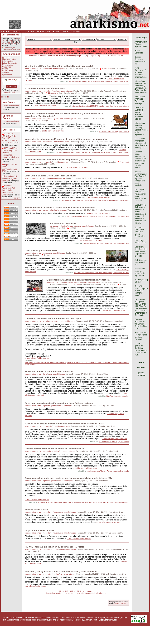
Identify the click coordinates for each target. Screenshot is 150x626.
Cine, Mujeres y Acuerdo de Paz (41, 250)
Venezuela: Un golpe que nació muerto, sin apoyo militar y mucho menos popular (66, 139)
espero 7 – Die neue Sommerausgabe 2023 (9, 167)
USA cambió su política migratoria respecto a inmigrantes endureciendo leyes (10, 152)
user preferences (10, 35)
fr (14, 38)
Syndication (7, 75)
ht (12, 42)
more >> (17, 198)
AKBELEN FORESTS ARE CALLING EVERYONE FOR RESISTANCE (9, 138)
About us (5, 31)
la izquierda (47, 162)
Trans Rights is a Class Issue (141, 241)
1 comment (124, 162)
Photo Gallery (7, 71)
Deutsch (123, 603)
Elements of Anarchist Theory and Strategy (140, 100)
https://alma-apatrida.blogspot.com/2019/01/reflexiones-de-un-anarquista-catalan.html (98, 216)
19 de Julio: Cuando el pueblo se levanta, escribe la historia (139, 113)
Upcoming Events (8, 117)
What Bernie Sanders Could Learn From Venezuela (50, 176)
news (141, 362)
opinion (141, 367)
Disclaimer (104, 620)
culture (45, 68)
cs (3, 44)
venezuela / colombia (33, 68)
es (17, 38)
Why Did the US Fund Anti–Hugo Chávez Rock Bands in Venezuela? (59, 66)
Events (56, 31)
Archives (5, 73)
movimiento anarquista (73, 282)
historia (45, 210)
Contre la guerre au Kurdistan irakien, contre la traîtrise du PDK (141, 349)
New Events (9, 102)
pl (6, 42)
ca (6, 44)
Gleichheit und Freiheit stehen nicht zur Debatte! (141, 335)
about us (5, 97)
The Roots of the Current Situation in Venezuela (49, 371)
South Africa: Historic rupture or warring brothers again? (141, 290)
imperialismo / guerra (51, 119)
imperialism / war (49, 91)
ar (3, 42)
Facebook (75, 31)
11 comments (53, 93)
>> (9, 45)
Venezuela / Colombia (11, 105)
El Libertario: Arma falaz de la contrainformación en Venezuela (78, 280)
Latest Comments (9, 63)
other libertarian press (61, 162)
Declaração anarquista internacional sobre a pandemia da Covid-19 (140, 195)
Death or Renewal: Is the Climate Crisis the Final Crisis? (141, 324)
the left (45, 178)
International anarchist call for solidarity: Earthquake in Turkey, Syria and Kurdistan (140, 87)
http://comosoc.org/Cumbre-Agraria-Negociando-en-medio (108, 471)
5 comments (107, 68)
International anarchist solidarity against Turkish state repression (141, 129)
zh (18, 42)
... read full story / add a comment (45, 105)
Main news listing (9, 59)
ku (15, 42)
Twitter (64, 31)
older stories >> (117, 56)
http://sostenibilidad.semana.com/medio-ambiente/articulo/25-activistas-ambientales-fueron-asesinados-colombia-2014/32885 (83, 502)
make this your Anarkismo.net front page (11, 48)
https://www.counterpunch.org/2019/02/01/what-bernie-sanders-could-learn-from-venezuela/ (95, 200)
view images (101, 593)
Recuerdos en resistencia (63, 223)
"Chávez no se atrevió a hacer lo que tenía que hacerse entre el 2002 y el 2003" (64, 423)
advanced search (8, 92)
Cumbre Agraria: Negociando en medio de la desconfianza (54, 448)
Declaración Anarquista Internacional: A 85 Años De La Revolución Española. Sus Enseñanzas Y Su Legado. (141, 307)
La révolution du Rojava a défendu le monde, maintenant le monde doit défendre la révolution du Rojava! (140, 214)
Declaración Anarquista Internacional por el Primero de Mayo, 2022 (141, 143)
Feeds (11, 203)
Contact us (29, 31)
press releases (141, 373)
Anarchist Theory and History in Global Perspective (140, 231)
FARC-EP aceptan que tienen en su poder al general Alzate (54, 547)
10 (108, 56)
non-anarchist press (57, 68)
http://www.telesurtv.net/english (117, 396)
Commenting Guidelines (7, 66)
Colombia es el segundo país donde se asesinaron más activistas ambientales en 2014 (68, 478)
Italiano (116, 603)
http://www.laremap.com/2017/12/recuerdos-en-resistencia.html (106, 243)
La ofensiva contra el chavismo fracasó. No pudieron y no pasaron (58, 159)
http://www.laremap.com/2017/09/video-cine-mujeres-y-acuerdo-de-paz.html (101, 273)
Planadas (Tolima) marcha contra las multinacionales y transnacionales (61, 571)
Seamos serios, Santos (36, 509)
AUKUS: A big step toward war (140, 262)
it (19, 38)
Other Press (9, 130)
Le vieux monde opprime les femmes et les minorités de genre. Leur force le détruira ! (141, 160)
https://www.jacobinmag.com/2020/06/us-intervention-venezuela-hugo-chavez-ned (99, 81)
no (17, 40)
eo (15, 44)
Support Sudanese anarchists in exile (140, 60)
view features (69, 593)
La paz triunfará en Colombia (39, 530)
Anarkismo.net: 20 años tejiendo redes (141, 44)
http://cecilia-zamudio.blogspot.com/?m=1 (114, 131)
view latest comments (85, 593)
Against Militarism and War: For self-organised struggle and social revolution (140, 178)
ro (12, 44)
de (9, 42)
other (10, 40)
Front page (6, 57)
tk (6, 40)
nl (19, 40)
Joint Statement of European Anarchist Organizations (140, 72)
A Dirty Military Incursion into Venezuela (45, 88)
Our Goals (17, 31)
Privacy (113, 620)
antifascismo (47, 142)
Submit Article (44, 31)
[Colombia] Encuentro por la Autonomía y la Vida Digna (53, 318)
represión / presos (50, 406)
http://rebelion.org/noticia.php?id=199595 (114, 441)
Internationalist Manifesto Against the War (9, 178)
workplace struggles (50, 321)
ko (18, 44)
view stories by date (53, 593)
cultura (45, 253)
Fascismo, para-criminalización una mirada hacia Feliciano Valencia (59, 403)
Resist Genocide (139, 51)
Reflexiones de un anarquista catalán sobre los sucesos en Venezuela (60, 207)
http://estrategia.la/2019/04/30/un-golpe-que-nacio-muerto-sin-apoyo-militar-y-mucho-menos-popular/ (92, 152)
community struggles (51, 451)
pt (3, 40)
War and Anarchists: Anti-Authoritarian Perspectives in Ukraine (9, 190)
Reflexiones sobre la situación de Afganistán (140, 272)
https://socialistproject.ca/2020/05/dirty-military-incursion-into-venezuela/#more (100, 106)
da (9, 44)
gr (14, 40)
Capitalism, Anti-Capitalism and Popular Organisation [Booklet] (141, 251)
